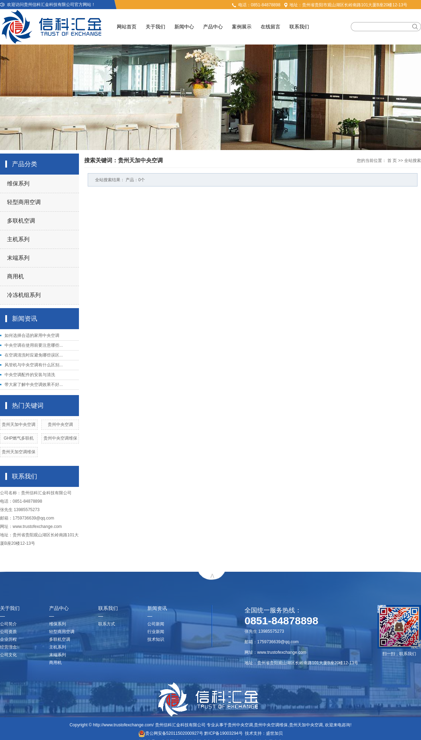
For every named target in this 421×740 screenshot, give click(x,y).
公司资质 (8, 631)
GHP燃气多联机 (19, 438)
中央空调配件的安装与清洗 (30, 374)
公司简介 (8, 624)
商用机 (15, 276)
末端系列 (18, 258)
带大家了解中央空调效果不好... (34, 384)
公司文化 (8, 654)
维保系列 (18, 183)
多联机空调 (21, 221)
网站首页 (126, 26)
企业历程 (8, 639)
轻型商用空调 (24, 202)
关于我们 (155, 26)
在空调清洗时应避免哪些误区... (34, 355)
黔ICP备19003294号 (223, 733)
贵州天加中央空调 (18, 424)
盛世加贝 (274, 733)
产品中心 (213, 26)
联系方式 (106, 624)
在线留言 (270, 26)
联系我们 (299, 26)
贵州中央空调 (60, 424)
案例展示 (242, 26)
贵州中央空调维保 (60, 438)
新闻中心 (184, 26)
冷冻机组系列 (24, 295)
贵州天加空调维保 (18, 451)
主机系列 (18, 239)
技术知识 (155, 639)
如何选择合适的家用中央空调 (32, 335)
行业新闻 (155, 631)
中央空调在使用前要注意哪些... (34, 345)
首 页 (392, 160)
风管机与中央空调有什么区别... (34, 364)
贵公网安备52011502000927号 (170, 733)
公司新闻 (155, 624)
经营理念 (8, 647)
